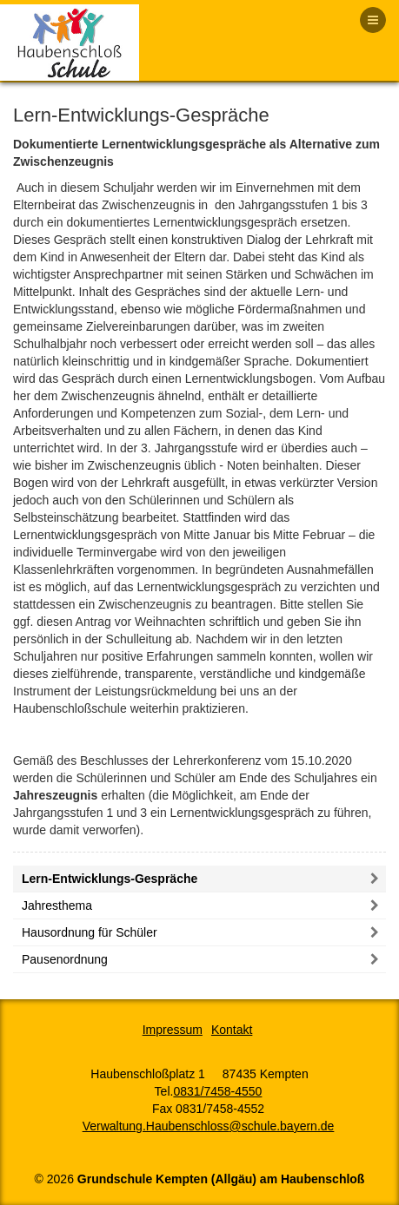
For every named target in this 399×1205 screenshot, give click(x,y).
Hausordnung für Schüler (89, 932)
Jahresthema (57, 905)
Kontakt (231, 1030)
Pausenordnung (65, 959)
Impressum (173, 1030)
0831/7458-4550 (217, 1091)
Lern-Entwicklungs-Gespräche (109, 879)
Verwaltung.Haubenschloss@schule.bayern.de (209, 1126)
